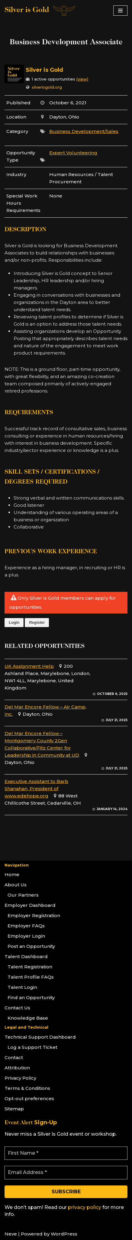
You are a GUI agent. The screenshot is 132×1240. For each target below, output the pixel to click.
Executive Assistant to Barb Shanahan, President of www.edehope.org (36, 788)
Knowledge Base (28, 1018)
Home (12, 874)
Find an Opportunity (31, 997)
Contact (14, 1057)
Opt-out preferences (29, 1098)
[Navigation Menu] (120, 10)
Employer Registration (34, 915)
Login (14, 622)
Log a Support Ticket (32, 1047)
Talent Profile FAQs (31, 977)
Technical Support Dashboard (40, 1037)
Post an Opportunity (31, 946)
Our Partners (23, 895)
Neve (11, 1234)
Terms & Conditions (27, 1088)
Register (37, 622)
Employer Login (26, 936)
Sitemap (14, 1109)
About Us (16, 885)
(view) (82, 79)
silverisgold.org (47, 87)
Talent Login (22, 987)
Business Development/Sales (83, 131)
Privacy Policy (20, 1078)
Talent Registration (30, 967)
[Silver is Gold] (40, 10)
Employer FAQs (26, 926)
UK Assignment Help (29, 666)
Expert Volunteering (73, 153)
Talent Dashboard (26, 956)
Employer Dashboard (30, 905)
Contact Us (17, 1008)
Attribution (17, 1068)
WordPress (64, 1234)
